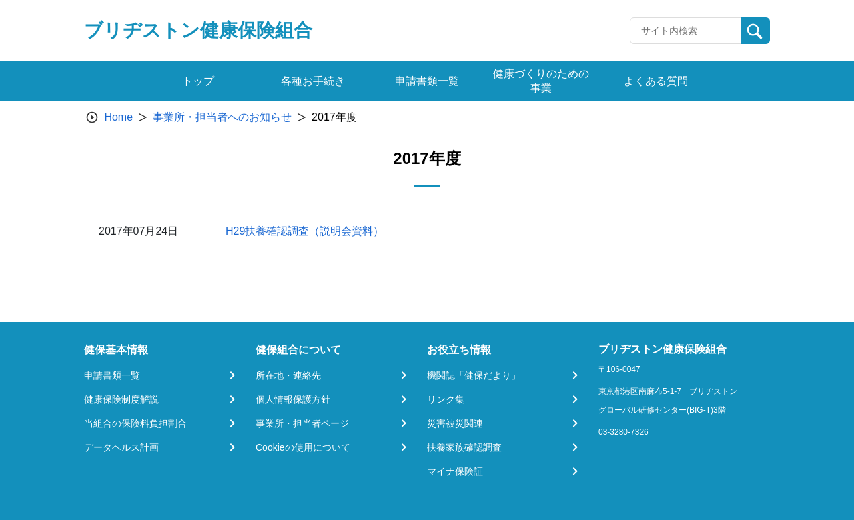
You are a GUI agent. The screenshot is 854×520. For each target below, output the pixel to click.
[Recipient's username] (685, 30)
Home (118, 117)
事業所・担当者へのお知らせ (222, 117)
